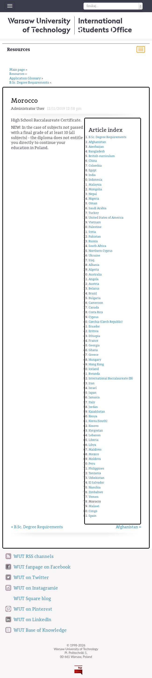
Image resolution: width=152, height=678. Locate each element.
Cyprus (93, 317)
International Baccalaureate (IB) (111, 378)
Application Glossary (25, 79)
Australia (95, 274)
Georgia (94, 345)
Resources (18, 49)
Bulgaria (95, 298)
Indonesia (95, 180)
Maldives (95, 449)
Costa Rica (96, 312)
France (93, 341)
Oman (93, 203)
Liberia (93, 440)
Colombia (95, 166)
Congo (93, 511)
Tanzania (95, 473)
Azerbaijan (96, 147)
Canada (94, 307)
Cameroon (96, 303)
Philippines (96, 468)
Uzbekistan (96, 478)
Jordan (93, 407)
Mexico (94, 454)
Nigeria (94, 199)
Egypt (92, 170)
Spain (92, 516)
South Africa (97, 246)
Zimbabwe (96, 492)
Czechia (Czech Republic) (105, 322)
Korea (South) (98, 421)
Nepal (93, 194)
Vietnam (95, 222)
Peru (92, 463)
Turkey (94, 213)
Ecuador (94, 326)
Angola (93, 279)
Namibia (95, 487)
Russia (93, 241)
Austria (94, 284)
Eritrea (93, 331)
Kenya (93, 416)
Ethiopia (94, 336)
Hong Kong (96, 364)
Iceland (94, 369)
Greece (93, 355)
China (93, 161)
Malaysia (95, 185)
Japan (92, 393)
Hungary (95, 360)
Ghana (93, 350)
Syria (92, 232)
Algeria (94, 269)
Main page (17, 70)
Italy (92, 402)
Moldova (95, 459)
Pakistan (95, 236)
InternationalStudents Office (105, 25)
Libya (92, 445)
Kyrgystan (96, 430)
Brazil (93, 293)
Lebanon (95, 435)
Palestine (95, 227)
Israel (93, 388)
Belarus (94, 288)
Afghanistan (97, 142)
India (92, 175)
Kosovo (93, 426)
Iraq (91, 260)
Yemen (93, 497)
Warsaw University (39, 25)
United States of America (106, 218)
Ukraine (94, 255)
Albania (94, 265)
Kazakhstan (97, 412)
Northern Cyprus (100, 251)
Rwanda (94, 374)
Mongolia (95, 189)
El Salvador (96, 482)
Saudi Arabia (97, 208)
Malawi (94, 506)
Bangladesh (97, 151)
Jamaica (94, 397)
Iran (91, 383)
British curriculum (102, 156)
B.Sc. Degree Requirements (29, 83)
